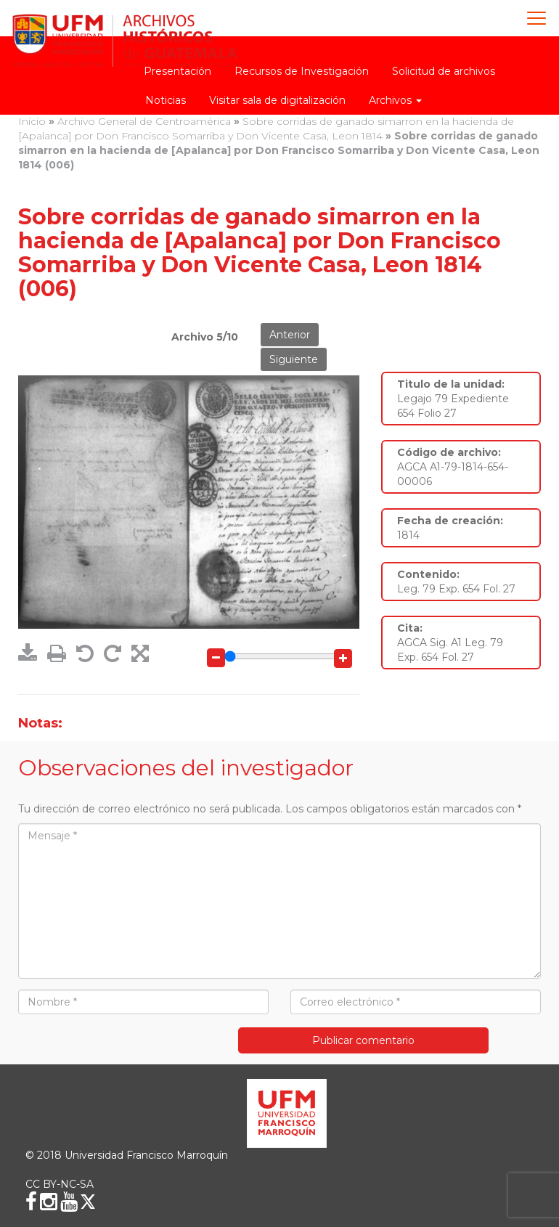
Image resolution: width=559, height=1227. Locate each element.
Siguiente (293, 359)
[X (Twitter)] (88, 1201)
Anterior (289, 334)
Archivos (395, 100)
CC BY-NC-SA (59, 1184)
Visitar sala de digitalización (277, 100)
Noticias (165, 100)
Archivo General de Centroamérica (144, 121)
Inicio (32, 121)
